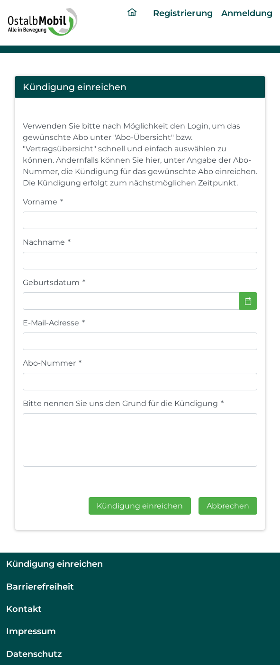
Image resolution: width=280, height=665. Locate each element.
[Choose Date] (248, 301)
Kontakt (24, 609)
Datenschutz (34, 654)
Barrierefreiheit (40, 586)
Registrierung (183, 13)
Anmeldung (246, 13)
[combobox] (131, 301)
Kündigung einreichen (54, 564)
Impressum (31, 631)
